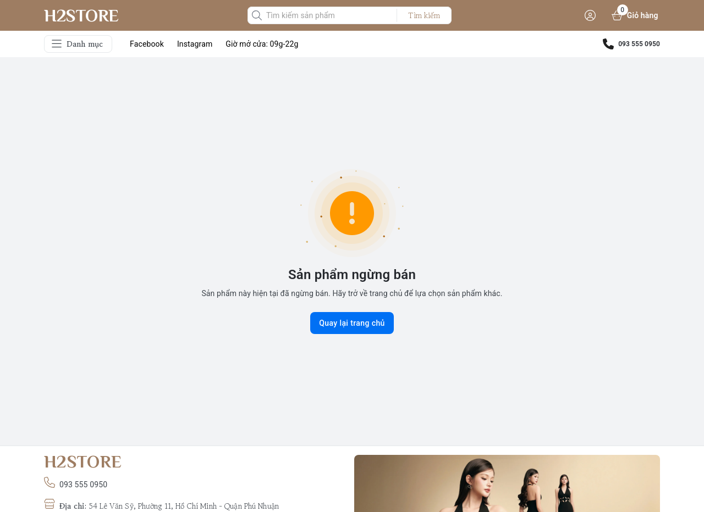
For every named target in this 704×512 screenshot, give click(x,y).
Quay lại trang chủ (352, 323)
